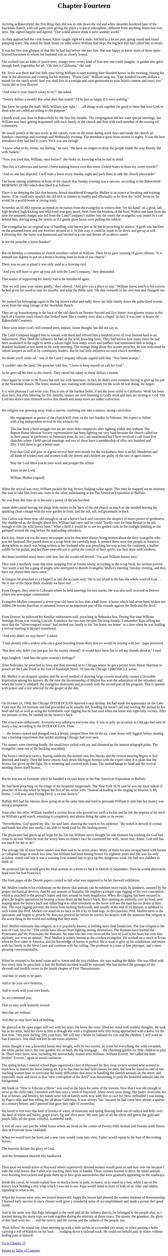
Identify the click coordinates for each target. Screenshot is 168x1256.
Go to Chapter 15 (14, 1243)
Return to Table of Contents (21, 1250)
